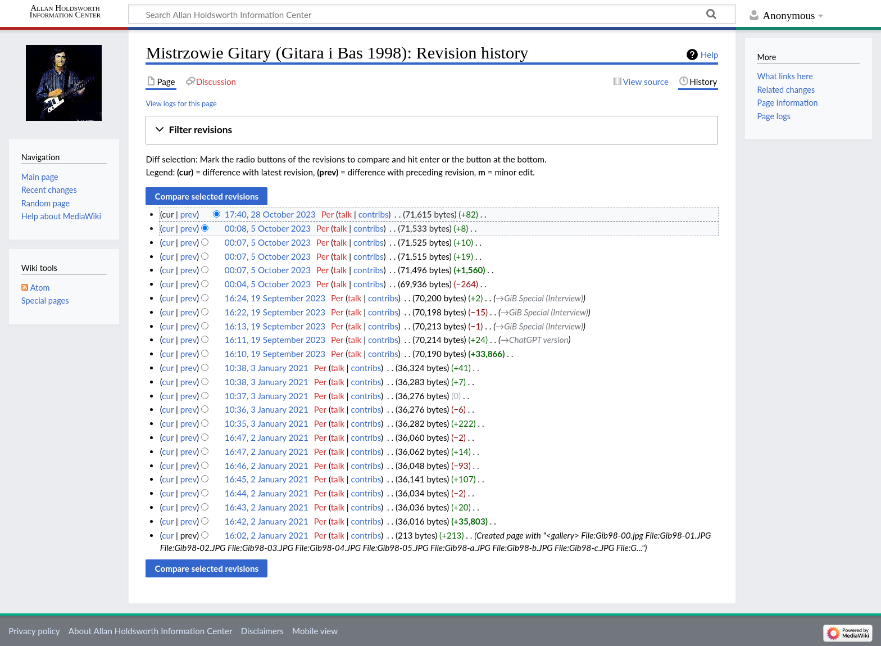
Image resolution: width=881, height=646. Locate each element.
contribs (373, 214)
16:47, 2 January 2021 (266, 437)
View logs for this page (181, 103)
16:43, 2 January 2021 (266, 507)
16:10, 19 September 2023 (275, 354)
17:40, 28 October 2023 (270, 214)
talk (345, 214)
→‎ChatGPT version (535, 340)
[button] (432, 130)
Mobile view (315, 631)
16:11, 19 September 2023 (275, 340)
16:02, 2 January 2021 (266, 535)
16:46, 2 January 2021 (266, 465)
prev (188, 214)
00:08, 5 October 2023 (268, 228)
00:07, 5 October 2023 (268, 242)
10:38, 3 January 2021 (266, 368)
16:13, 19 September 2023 (275, 326)
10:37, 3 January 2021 (266, 396)
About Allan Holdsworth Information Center (151, 631)
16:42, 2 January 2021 (266, 521)
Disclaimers (262, 631)
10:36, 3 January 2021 (266, 409)
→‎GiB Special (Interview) (539, 298)
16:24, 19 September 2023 (275, 298)
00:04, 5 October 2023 (268, 284)
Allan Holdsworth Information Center (65, 11)
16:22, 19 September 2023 (275, 312)
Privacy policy (34, 631)
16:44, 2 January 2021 (266, 493)
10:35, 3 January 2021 (266, 423)
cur (168, 228)
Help (709, 54)
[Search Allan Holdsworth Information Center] (432, 14)
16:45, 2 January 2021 (266, 479)
